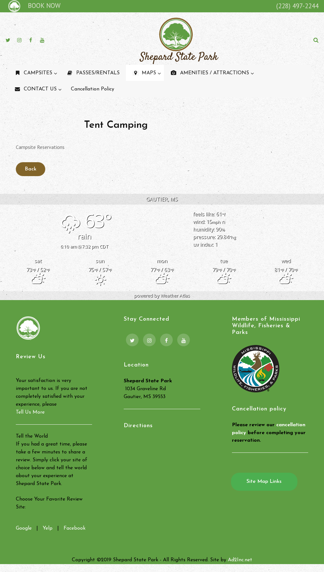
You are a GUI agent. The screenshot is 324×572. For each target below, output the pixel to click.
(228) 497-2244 (297, 6)
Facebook (74, 528)
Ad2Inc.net (240, 560)
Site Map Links (264, 481)
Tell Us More (30, 412)
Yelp (48, 528)
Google (24, 528)
